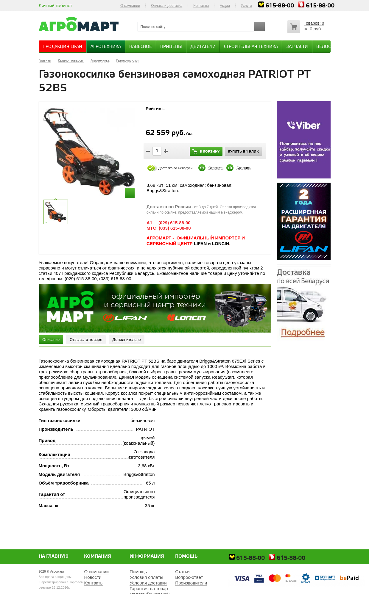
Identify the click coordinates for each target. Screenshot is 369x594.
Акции (225, 6)
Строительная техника (251, 46)
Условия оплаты (146, 577)
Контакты (201, 6)
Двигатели (203, 46)
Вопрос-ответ (189, 577)
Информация (147, 556)
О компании (130, 6)
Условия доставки (148, 582)
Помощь (186, 556)
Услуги (246, 6)
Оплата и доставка (166, 6)
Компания (97, 556)
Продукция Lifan (62, 46)
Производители (191, 582)
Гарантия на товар (149, 588)
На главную (53, 556)
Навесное (140, 46)
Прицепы (171, 46)
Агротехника (106, 46)
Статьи (182, 571)
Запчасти (297, 46)
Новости (92, 577)
